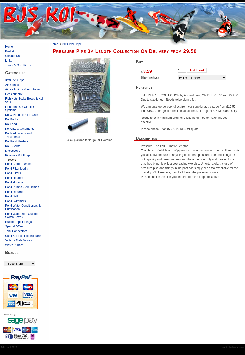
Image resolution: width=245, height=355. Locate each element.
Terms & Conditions (18, 65)
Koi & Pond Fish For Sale (21, 115)
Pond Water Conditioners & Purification (23, 207)
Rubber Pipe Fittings (18, 222)
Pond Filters (13, 173)
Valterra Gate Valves (18, 240)
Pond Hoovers (14, 182)
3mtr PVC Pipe (14, 80)
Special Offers (14, 226)
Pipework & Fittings (17, 155)
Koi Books (11, 119)
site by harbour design (233, 347)
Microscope (12, 150)
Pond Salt (11, 196)
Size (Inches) (150, 77)
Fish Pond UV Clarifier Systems (19, 108)
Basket (9, 51)
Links (8, 60)
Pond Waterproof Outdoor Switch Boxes (22, 215)
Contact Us (12, 56)
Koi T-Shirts (12, 146)
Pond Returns (14, 192)
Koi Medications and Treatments (18, 135)
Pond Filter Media (16, 168)
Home (9, 46)
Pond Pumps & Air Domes (22, 187)
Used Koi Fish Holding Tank (23, 235)
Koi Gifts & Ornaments (19, 128)
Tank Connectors (16, 231)
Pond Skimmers (15, 201)
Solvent (12, 159)
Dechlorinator (13, 94)
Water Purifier (14, 245)
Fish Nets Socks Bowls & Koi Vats (24, 100)
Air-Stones (12, 84)
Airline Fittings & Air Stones (23, 89)
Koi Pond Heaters (16, 141)
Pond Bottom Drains (18, 164)
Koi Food (11, 124)
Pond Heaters (14, 178)
